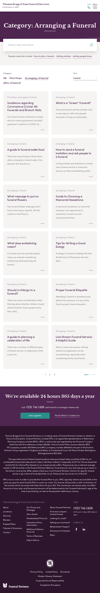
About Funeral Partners (60, 507)
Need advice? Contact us (67, 415)
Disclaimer (65, 571)
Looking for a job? (58, 518)
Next (89, 374)
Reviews (6, 519)
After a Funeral (12, 83)
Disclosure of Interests (60, 530)
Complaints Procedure (50, 585)
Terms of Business (35, 535)
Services (7, 515)
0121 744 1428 (35, 407)
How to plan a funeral (44, 56)
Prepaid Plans (9, 524)
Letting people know (82, 56)
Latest (85, 78)
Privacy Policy (36, 571)
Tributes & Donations (12, 528)
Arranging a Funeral (36, 78)
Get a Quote (32, 514)
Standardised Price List (37, 518)
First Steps (16, 78)
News (52, 534)
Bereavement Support (60, 526)
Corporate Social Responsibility (50, 580)
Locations (7, 511)
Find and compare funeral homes (58, 513)
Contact (6, 532)
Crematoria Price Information (34, 523)
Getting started (63, 56)
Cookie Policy (52, 571)
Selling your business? (60, 522)
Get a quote (35, 415)
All (4, 78)
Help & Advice (33, 540)
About (5, 507)
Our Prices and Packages (33, 508)
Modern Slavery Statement (50, 576)
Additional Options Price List (35, 530)
